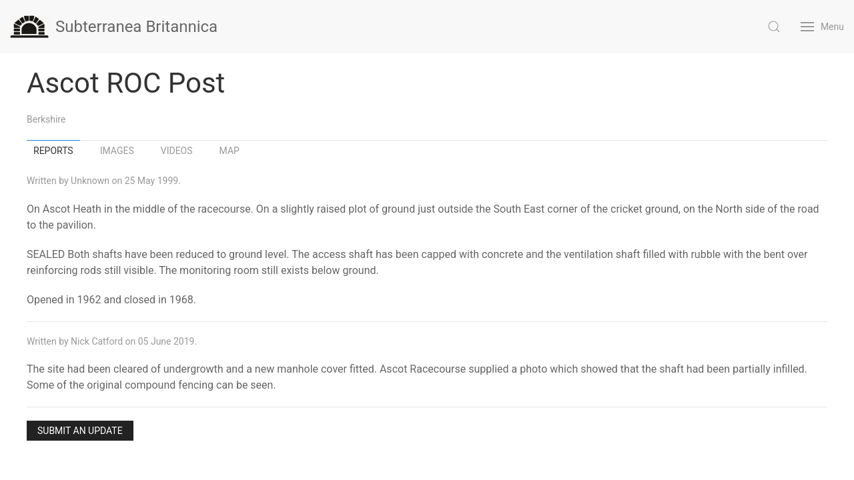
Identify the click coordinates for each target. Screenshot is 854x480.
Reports (53, 150)
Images (117, 150)
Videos (177, 150)
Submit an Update (80, 430)
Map (230, 150)
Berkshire (46, 119)
